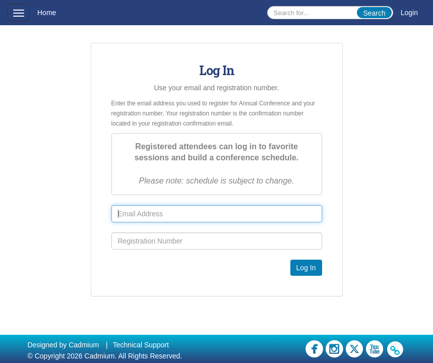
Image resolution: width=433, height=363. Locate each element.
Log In (306, 268)
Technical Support (141, 345)
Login (409, 13)
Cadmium (84, 345)
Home (46, 13)
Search (374, 13)
